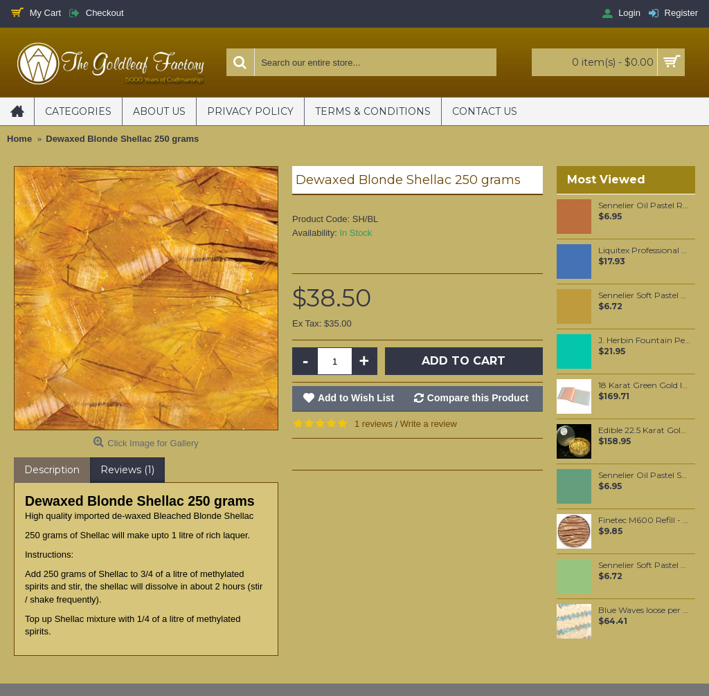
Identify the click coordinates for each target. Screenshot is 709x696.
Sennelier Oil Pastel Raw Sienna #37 (644, 205)
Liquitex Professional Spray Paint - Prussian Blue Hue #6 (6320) (644, 250)
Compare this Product (477, 397)
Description (52, 470)
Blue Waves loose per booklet (644, 610)
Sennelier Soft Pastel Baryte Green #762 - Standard (644, 565)
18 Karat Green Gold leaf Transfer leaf (644, 385)
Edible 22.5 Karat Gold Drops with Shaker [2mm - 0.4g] (644, 430)
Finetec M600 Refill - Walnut (644, 520)
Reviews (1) (127, 470)
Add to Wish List (356, 397)
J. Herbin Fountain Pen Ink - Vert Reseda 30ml (644, 340)
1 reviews (373, 424)
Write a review (428, 424)
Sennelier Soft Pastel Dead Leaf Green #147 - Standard (644, 295)
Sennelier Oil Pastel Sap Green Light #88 (644, 475)
